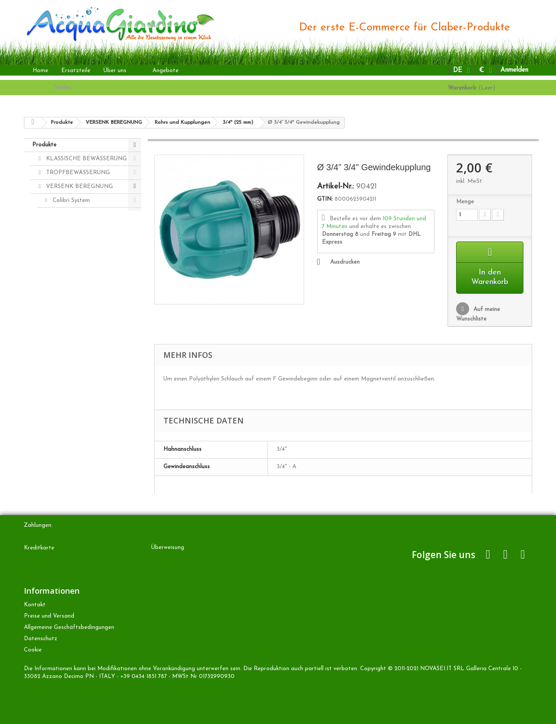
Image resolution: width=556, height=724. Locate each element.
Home (40, 70)
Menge (465, 202)
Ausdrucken (345, 262)
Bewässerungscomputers (84, 214)
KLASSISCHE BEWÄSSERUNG (85, 159)
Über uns (114, 70)
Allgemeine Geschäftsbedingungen (69, 627)
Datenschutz (40, 638)
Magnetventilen (72, 242)
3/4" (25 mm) (75, 298)
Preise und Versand (49, 616)
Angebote (165, 70)
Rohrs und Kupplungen (81, 270)
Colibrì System (70, 200)
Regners (62, 228)
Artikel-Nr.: (335, 187)
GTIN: (325, 199)
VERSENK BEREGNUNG (78, 186)
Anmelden (514, 70)
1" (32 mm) (72, 284)
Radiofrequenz (71, 325)
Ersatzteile (75, 70)
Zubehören (66, 256)
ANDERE (57, 353)
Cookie (33, 650)
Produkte (44, 145)
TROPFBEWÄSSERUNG (77, 172)
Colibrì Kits (66, 339)
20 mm (67, 311)
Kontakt (35, 605)
